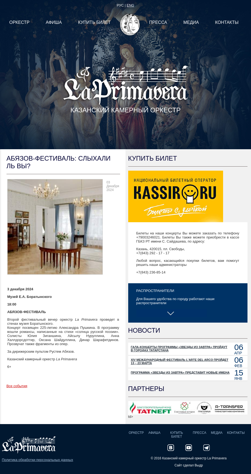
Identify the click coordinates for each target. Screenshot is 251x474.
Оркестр (136, 433)
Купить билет (176, 434)
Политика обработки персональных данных (37, 460)
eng (130, 5)
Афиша (154, 433)
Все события (17, 386)
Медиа (217, 433)
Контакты (236, 433)
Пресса (199, 433)
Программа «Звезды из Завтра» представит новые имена (180, 372)
